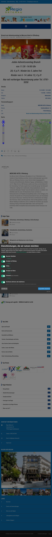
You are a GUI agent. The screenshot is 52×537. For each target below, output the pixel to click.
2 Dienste (8, 258)
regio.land (48, 291)
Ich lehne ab (4, 288)
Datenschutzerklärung (21, 252)
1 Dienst (8, 263)
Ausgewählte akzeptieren (44, 288)
